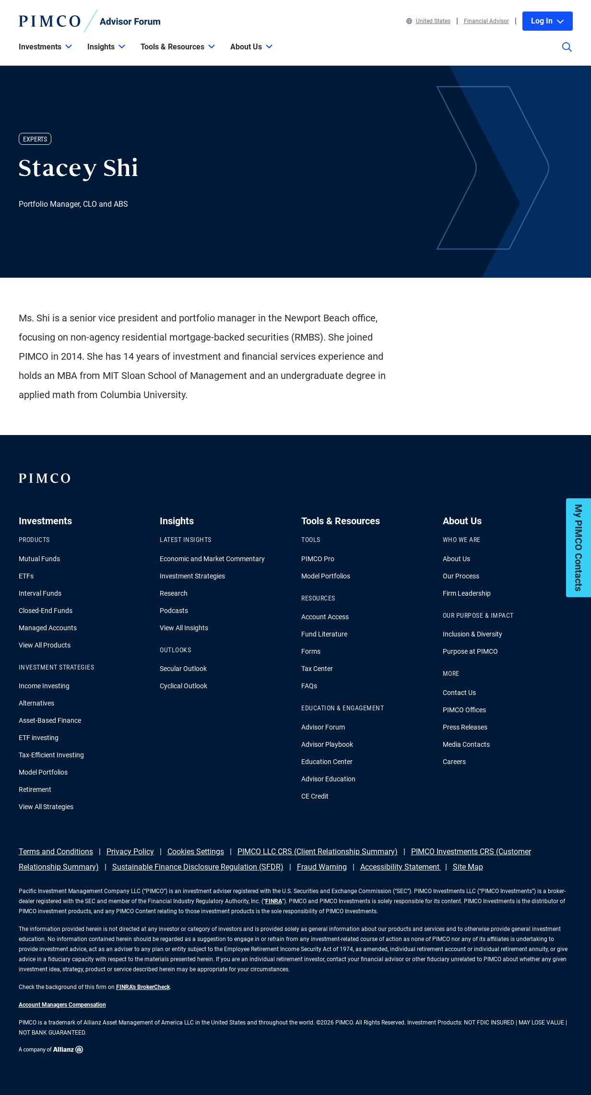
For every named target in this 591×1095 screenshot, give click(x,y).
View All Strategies (46, 807)
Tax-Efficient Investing (51, 755)
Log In (547, 20)
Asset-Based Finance (50, 720)
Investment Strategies (192, 576)
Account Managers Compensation (62, 1004)
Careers (454, 761)
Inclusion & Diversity (472, 634)
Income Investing (44, 686)
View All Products (45, 645)
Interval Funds (40, 593)
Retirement (35, 789)
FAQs (309, 686)
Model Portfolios (43, 772)
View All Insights (184, 628)
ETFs (26, 576)
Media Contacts (466, 744)
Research (174, 593)
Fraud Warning (322, 866)
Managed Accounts (48, 628)
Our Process (461, 576)
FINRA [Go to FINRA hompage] (273, 901)
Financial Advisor (486, 21)
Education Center (327, 761)
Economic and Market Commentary (212, 559)
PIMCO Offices (464, 710)
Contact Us (459, 692)
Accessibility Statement (400, 866)
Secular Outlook (183, 668)
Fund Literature (324, 634)
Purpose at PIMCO (470, 651)
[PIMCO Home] (90, 21)
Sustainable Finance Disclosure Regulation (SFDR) (198, 866)
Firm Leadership (467, 593)
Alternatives (36, 703)
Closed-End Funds (45, 610)
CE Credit (315, 796)
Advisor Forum (323, 727)
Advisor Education (328, 779)
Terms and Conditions (56, 851)
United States (428, 21)
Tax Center (317, 668)
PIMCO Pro (317, 559)
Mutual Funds (39, 559)
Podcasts (174, 610)
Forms (310, 651)
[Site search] (567, 53)
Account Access (325, 617)
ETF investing (39, 738)
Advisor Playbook (327, 744)
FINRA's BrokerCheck (143, 987)
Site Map (468, 866)
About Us (456, 559)
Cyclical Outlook (183, 686)
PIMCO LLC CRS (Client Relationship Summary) (317, 851)
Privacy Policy (130, 851)
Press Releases (465, 727)
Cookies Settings (195, 851)
